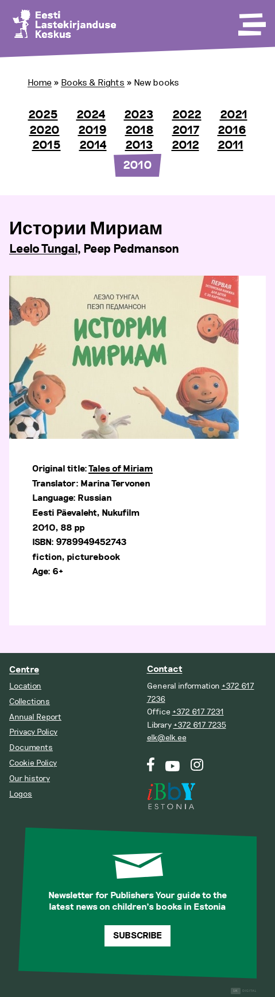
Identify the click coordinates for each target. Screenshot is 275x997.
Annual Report (35, 717)
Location (25, 686)
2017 (185, 130)
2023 (139, 114)
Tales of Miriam (120, 469)
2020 (44, 130)
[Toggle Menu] (250, 21)
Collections (29, 701)
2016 (232, 130)
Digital (244, 991)
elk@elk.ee (167, 738)
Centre (24, 670)
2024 (91, 114)
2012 (185, 145)
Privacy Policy (33, 732)
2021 (233, 114)
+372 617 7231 (198, 712)
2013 (139, 145)
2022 (187, 114)
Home (40, 82)
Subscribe (137, 936)
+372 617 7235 (199, 725)
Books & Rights (93, 82)
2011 (230, 145)
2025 (43, 114)
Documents (31, 747)
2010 (137, 165)
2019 (92, 130)
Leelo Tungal (43, 249)
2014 (93, 145)
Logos (20, 794)
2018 (139, 130)
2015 (46, 145)
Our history (29, 778)
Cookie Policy (33, 763)
